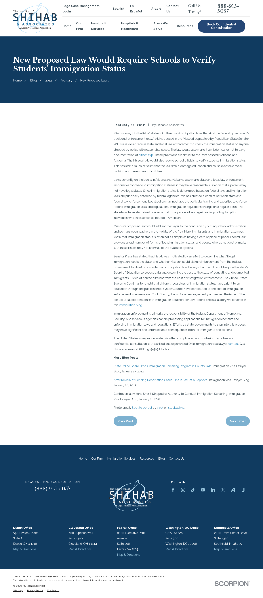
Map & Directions (24, 549)
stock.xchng (176, 407)
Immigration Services (121, 458)
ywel (160, 407)
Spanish (119, 8)
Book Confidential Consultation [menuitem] (221, 26)
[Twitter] (223, 490)
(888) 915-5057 (52, 489)
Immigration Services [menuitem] (100, 26)
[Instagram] (183, 490)
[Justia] (243, 490)
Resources (147, 458)
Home (83, 458)
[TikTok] (193, 490)
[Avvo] (233, 490)
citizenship (146, 155)
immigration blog (130, 305)
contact (233, 344)
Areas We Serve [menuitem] (160, 26)
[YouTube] (203, 490)
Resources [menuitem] (185, 26)
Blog (161, 458)
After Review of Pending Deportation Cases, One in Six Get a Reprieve (160, 380)
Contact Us (176, 458)
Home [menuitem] (67, 26)
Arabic (156, 8)
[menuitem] (18, 590)
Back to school (142, 407)
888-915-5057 (228, 9)
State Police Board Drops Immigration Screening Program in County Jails (162, 366)
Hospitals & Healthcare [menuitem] (129, 26)
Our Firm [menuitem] (79, 26)
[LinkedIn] (213, 490)
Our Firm (97, 458)
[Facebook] (173, 490)
